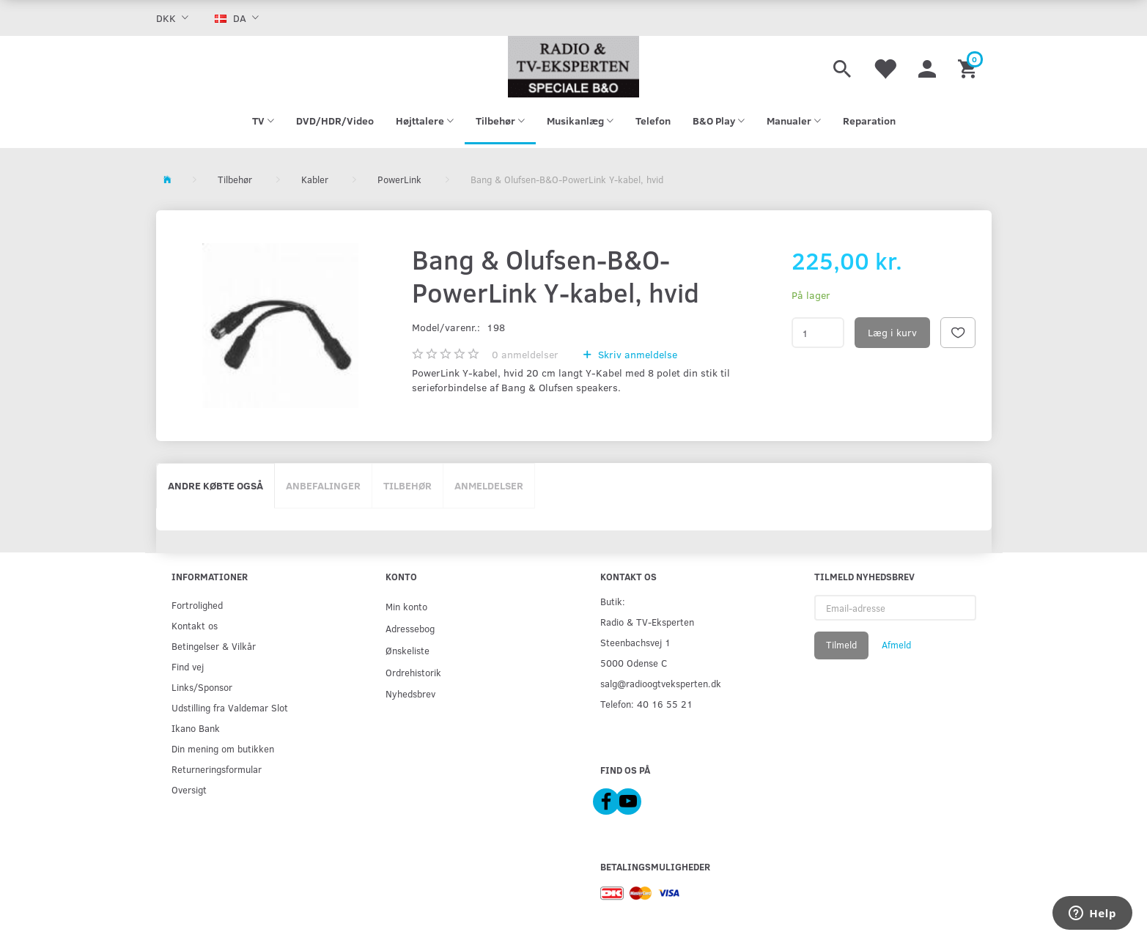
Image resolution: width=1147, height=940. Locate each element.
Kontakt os (195, 625)
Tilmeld (841, 644)
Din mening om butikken (223, 748)
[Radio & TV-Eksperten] (574, 66)
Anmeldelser (488, 485)
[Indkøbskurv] (969, 66)
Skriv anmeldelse (636, 354)
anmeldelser (525, 354)
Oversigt (189, 789)
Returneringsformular (217, 769)
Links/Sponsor (202, 687)
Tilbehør (407, 485)
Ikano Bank (196, 728)
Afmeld (896, 644)
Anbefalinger (323, 485)
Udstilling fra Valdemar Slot (230, 707)
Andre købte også (215, 485)
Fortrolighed (197, 605)
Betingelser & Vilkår (214, 646)
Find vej (188, 666)
